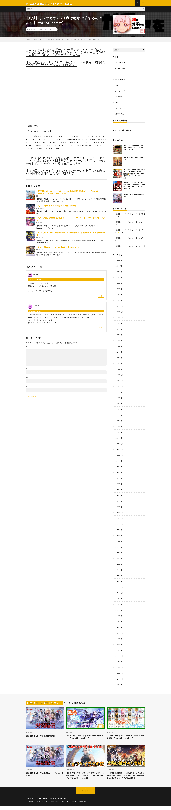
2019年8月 (118, 528)
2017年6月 (118, 601)
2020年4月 (118, 488)
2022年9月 (118, 324)
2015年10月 (119, 630)
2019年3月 (118, 545)
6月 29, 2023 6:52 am (35, 281)
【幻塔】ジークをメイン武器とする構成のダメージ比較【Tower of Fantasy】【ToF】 (126, 735)
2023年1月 (118, 301)
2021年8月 (118, 397)
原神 (116, 104)
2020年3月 (118, 494)
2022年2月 (118, 363)
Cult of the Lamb (120, 64)
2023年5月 (118, 278)
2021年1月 (118, 437)
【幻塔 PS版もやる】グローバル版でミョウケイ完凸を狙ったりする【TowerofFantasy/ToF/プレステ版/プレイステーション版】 (85, 777)
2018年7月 (118, 562)
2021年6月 (118, 409)
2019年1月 (118, 556)
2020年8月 (118, 465)
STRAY (117, 87)
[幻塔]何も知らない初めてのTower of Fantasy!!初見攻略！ (43, 774)
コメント (29, 349)
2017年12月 (119, 584)
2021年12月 (119, 375)
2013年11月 (119, 669)
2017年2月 (118, 613)
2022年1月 (118, 369)
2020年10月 (119, 454)
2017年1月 (118, 618)
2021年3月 (118, 426)
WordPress (84, 805)
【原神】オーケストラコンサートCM (127, 215)
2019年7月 (118, 533)
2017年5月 (118, 607)
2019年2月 (118, 550)
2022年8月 (118, 329)
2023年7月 (118, 267)
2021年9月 (118, 392)
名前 (28, 370)
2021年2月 (118, 431)
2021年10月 (119, 386)
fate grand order (120, 70)
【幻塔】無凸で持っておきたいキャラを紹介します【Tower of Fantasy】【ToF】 (85, 733)
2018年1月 (118, 579)
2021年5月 (118, 414)
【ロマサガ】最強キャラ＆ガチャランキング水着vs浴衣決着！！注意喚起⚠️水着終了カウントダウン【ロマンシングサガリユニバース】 (134, 175)
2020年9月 (118, 460)
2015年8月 (118, 641)
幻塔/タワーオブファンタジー (46, 31)
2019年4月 (118, 539)
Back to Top (85, 795)
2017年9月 (118, 596)
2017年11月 (119, 590)
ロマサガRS (119, 98)
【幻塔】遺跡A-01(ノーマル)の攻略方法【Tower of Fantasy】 (60, 249)
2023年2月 (118, 295)
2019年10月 (119, 522)
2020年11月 (119, 448)
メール (28, 379)
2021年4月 (118, 420)
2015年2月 (118, 647)
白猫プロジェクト (121, 115)
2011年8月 (118, 681)
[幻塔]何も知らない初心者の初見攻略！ (43, 732)
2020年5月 (118, 482)
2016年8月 (118, 624)
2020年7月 (118, 471)
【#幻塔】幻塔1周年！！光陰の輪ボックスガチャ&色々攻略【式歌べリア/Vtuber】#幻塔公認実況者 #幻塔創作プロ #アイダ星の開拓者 (126, 777)
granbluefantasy (120, 81)
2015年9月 (118, 635)
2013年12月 (119, 664)
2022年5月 (118, 346)
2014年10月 (119, 652)
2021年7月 (118, 403)
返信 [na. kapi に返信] (100, 298)
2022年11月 (119, 312)
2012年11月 (119, 675)
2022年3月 (118, 358)
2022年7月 (118, 335)
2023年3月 (118, 290)
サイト (28, 388)
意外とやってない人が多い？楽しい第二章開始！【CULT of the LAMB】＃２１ (134, 149)
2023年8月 (118, 261)
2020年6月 (118, 477)
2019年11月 (119, 516)
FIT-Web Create (64, 805)
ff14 (116, 76)
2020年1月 (118, 505)
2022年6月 (118, 341)
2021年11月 (119, 380)
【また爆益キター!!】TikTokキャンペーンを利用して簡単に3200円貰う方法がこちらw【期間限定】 (66, 66)
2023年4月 (118, 284)
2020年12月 (119, 443)
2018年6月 (118, 567)
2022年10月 (119, 318)
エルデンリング (120, 93)
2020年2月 (118, 499)
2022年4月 (118, 352)
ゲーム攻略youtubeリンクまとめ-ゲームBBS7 (54, 802)
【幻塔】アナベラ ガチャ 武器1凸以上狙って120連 (56, 208)
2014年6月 (118, 658)
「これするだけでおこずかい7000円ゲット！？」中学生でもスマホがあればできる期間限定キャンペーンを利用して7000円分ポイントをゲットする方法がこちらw (65, 54)
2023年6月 (118, 273)
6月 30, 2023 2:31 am (35, 313)
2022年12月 (119, 307)
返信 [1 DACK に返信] (100, 330)
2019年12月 (119, 511)
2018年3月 (118, 573)
